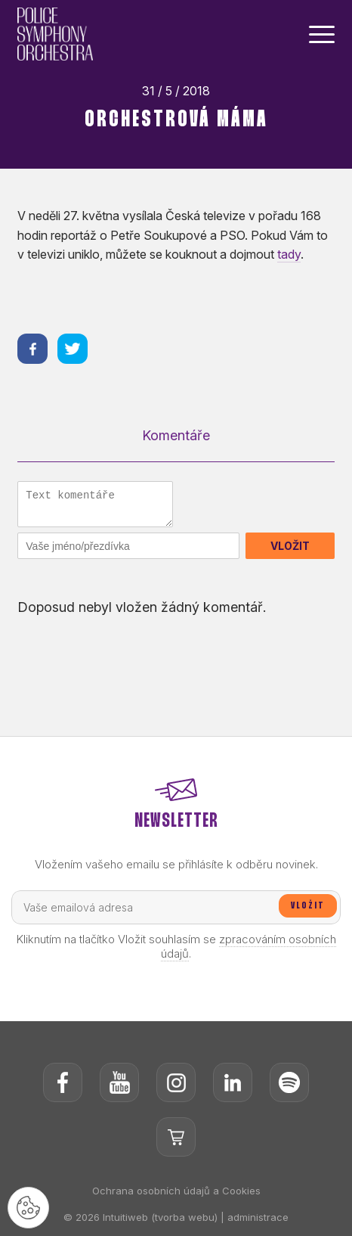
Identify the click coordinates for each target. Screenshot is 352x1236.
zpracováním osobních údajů (248, 946)
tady (289, 254)
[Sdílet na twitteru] (72, 349)
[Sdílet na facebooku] (32, 349)
